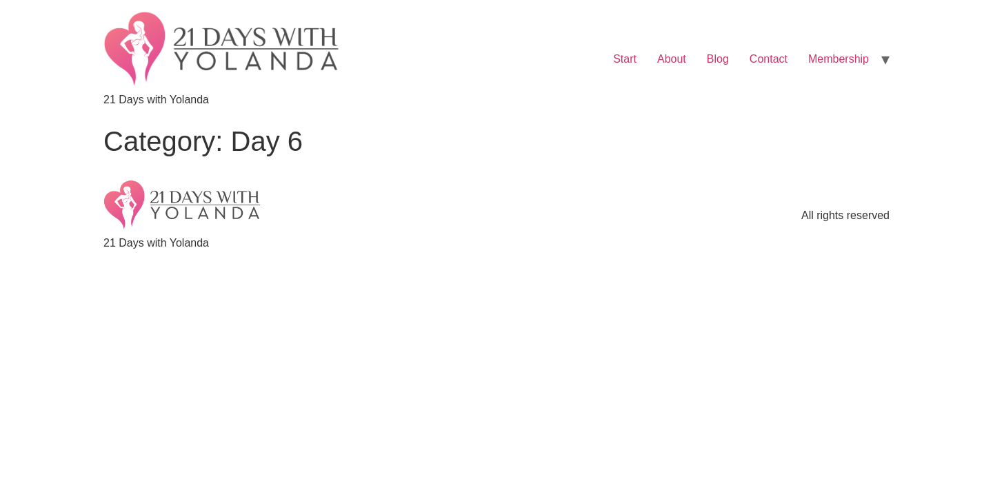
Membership (838, 59)
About (671, 59)
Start (624, 59)
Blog (718, 59)
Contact (769, 59)
